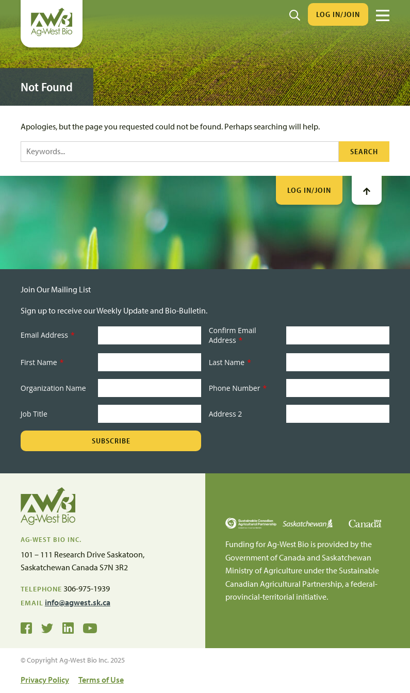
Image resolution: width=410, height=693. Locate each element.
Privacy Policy (45, 679)
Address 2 (225, 414)
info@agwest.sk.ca (77, 602)
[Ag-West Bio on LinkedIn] (68, 627)
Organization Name (53, 388)
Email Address (48, 335)
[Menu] (382, 15)
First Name (42, 362)
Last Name (230, 362)
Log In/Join (338, 14)
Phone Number (238, 388)
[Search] (294, 14)
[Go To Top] (367, 190)
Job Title (34, 414)
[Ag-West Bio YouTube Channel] (90, 627)
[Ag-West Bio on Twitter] (47, 627)
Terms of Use (101, 679)
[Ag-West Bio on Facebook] (26, 627)
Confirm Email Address (232, 335)
